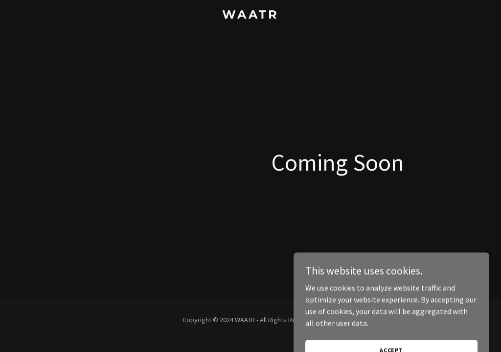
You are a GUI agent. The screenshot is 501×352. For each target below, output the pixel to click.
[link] (250, 16)
